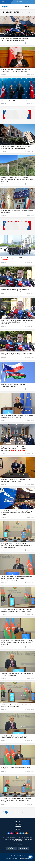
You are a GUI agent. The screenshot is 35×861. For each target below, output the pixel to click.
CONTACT (17, 824)
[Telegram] (20, 833)
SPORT (27, 6)
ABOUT (17, 821)
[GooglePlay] (11, 848)
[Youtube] (17, 833)
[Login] (32, 2)
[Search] (28, 2)
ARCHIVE (17, 826)
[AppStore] (23, 848)
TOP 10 (17, 829)
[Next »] (31, 812)
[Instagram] (11, 833)
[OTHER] (32, 6)
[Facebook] (8, 833)
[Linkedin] (23, 833)
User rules (12, 855)
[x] (14, 833)
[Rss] (26, 833)
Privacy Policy (21, 855)
